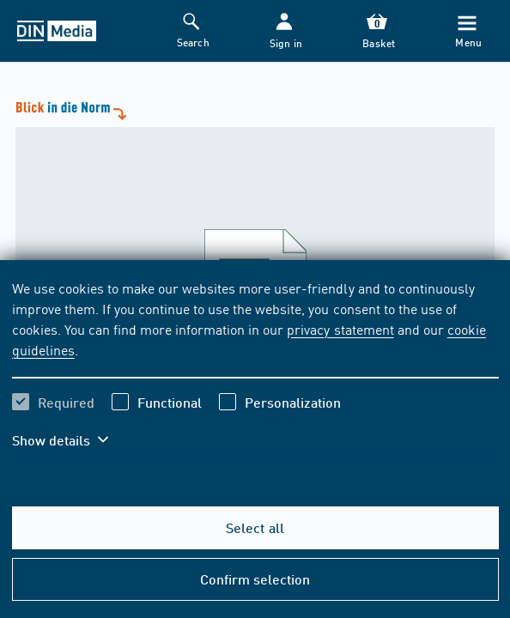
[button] (284, 31)
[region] (255, 374)
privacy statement (340, 328)
